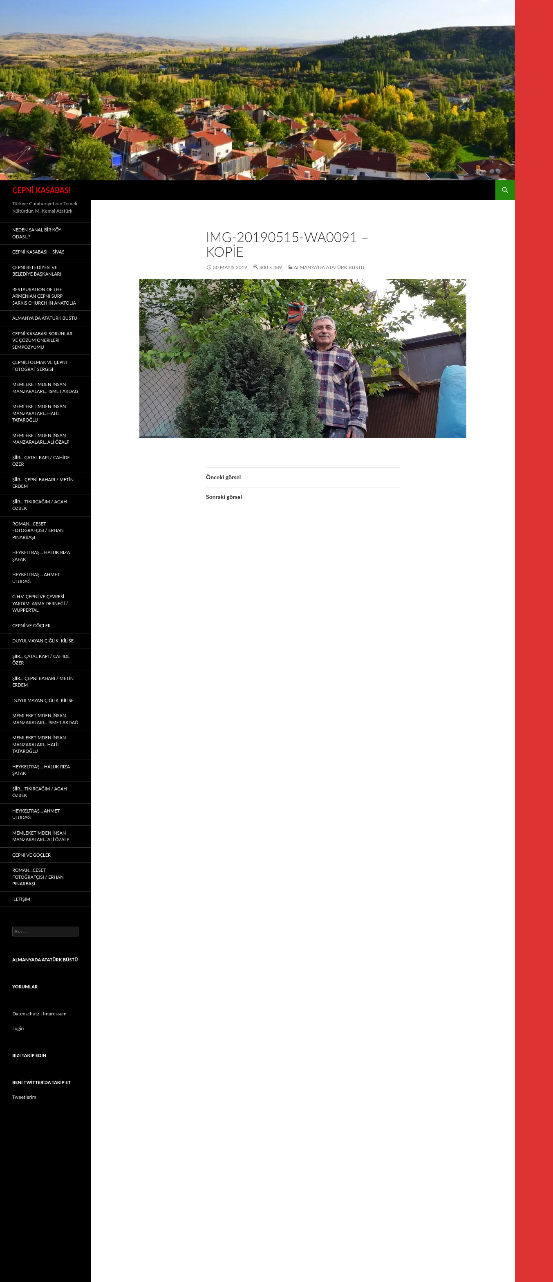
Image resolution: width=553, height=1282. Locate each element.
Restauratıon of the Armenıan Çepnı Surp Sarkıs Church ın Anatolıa (44, 296)
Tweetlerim (24, 1097)
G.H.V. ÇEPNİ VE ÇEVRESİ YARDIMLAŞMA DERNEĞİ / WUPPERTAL (40, 603)
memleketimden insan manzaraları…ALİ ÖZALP (40, 439)
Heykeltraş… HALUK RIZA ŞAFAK (41, 556)
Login (18, 1028)
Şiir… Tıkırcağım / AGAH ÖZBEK (39, 505)
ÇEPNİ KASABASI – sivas (38, 251)
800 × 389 (271, 267)
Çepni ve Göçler (31, 625)
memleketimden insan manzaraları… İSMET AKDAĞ (45, 388)
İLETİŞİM (21, 899)
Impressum (54, 1013)
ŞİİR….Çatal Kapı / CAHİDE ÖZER (41, 461)
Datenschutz (25, 1013)
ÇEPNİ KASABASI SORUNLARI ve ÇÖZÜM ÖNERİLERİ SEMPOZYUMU (43, 340)
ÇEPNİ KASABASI (41, 190)
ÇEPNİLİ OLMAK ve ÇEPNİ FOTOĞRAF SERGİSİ (39, 365)
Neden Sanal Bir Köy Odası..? (36, 233)
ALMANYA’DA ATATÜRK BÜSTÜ (329, 267)
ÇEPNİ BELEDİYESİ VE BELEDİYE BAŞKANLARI (36, 271)
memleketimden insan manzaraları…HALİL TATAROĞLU (39, 413)
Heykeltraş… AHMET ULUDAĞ (36, 578)
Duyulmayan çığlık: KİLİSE (43, 640)
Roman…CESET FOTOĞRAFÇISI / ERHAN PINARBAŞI (38, 530)
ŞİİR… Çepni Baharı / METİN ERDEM (43, 483)
